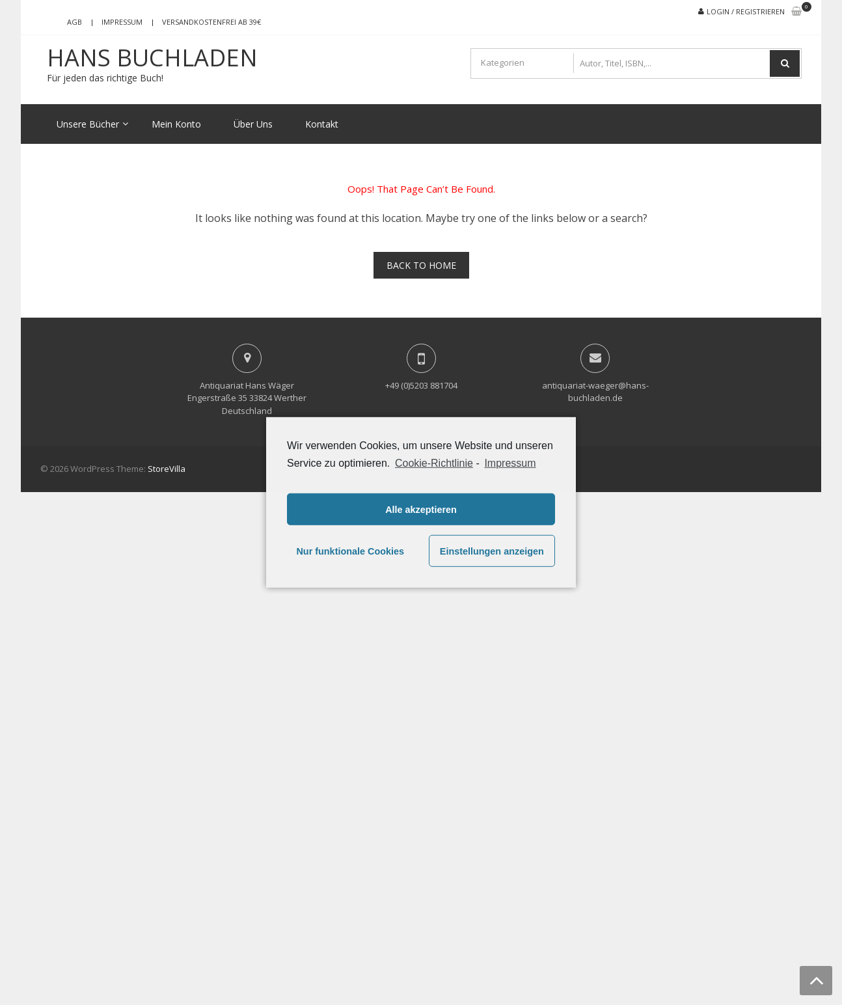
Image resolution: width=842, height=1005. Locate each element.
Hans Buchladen (152, 58)
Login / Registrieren (746, 11)
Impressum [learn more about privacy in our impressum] (510, 463)
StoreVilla (166, 469)
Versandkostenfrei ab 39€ (211, 22)
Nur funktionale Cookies (350, 551)
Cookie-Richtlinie (434, 463)
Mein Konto (176, 124)
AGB (74, 22)
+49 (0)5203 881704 (421, 385)
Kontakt (321, 124)
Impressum (122, 22)
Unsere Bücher (88, 124)
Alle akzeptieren (421, 509)
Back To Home (421, 265)
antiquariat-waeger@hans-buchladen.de (595, 391)
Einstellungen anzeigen (492, 551)
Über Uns (253, 124)
